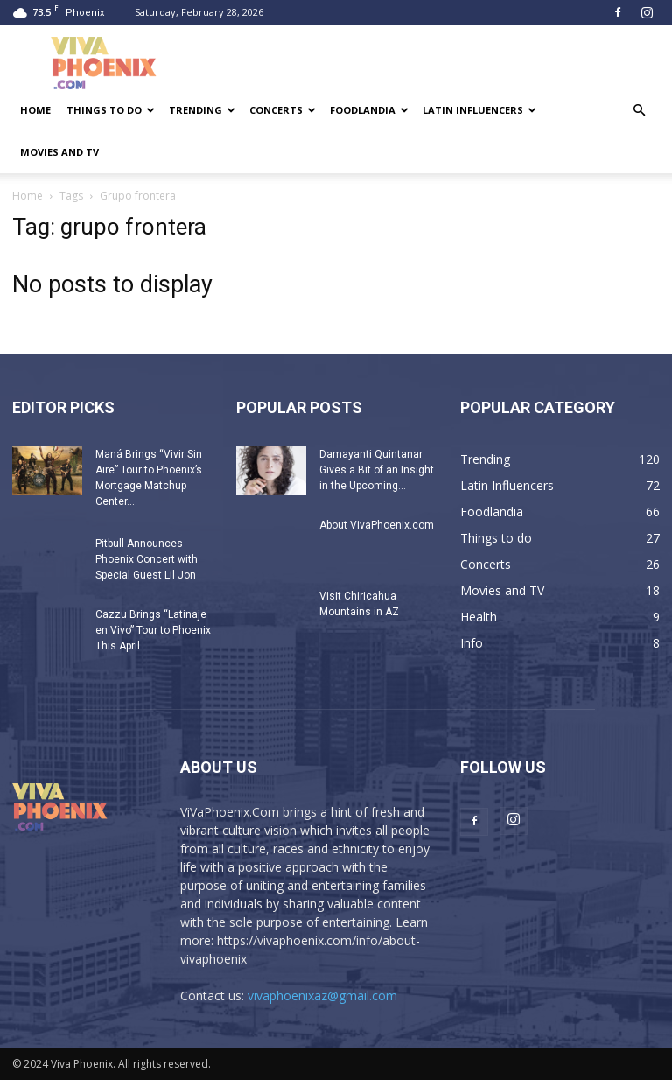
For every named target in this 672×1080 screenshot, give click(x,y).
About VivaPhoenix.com (376, 525)
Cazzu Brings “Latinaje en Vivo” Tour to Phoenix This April (153, 630)
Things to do (110, 109)
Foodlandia (369, 109)
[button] (639, 110)
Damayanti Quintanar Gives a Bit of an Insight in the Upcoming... (376, 470)
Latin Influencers (479, 109)
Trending (202, 109)
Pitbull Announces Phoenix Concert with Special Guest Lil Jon (146, 559)
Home (35, 109)
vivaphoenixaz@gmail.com (322, 995)
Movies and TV (59, 151)
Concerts (282, 109)
